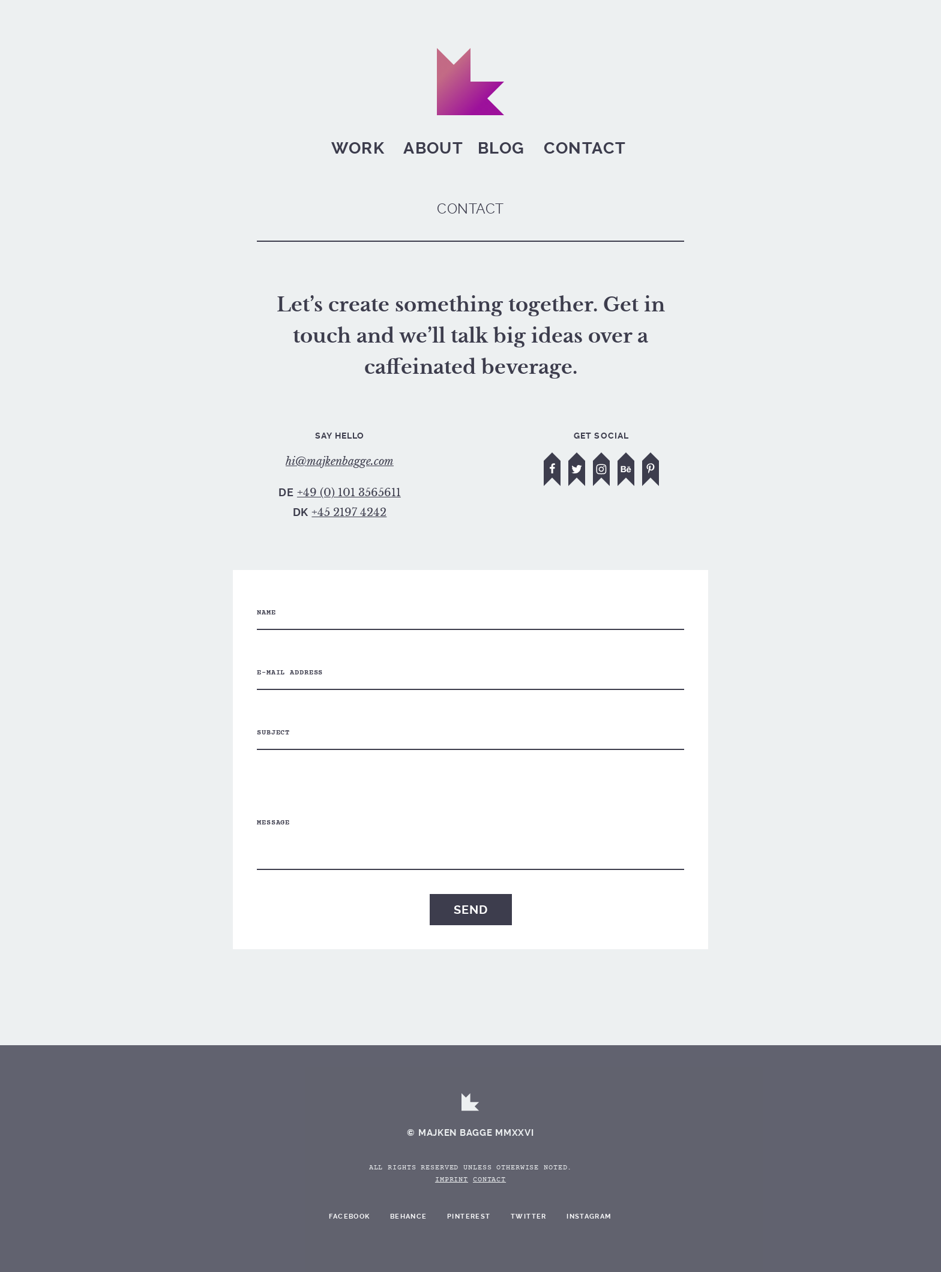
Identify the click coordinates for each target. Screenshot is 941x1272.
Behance (408, 1216)
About (433, 148)
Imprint (451, 1180)
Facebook (349, 1216)
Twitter (529, 1216)
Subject (273, 733)
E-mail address (290, 673)
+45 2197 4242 (348, 512)
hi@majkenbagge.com (340, 461)
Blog (501, 148)
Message (273, 823)
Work (357, 148)
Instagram (589, 1216)
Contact (585, 148)
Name (266, 613)
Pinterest (469, 1216)
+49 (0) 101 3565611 (349, 492)
